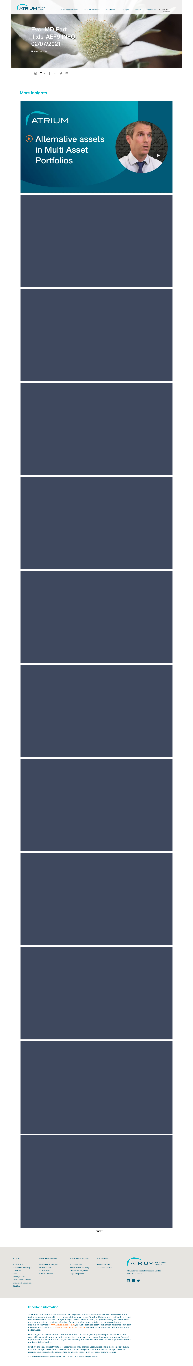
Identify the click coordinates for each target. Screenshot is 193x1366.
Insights (126, 10)
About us (137, 10)
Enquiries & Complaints (22, 1283)
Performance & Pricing (79, 1267)
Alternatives (44, 1270)
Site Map (16, 1286)
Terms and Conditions (22, 1280)
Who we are (18, 1264)
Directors (17, 1270)
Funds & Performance (92, 10)
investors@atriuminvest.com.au (70, 1327)
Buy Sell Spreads (77, 1273)
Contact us (151, 10)
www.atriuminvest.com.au (63, 1324)
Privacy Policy (18, 1276)
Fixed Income (45, 1267)
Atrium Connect (164, 11)
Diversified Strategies (48, 1264)
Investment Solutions (69, 10)
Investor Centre (103, 1264)
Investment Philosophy (22, 1267)
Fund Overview (76, 1264)
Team (15, 1273)
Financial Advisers (104, 1267)
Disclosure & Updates (79, 1270)
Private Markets (46, 1273)
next (97, 1231)
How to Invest (111, 10)
